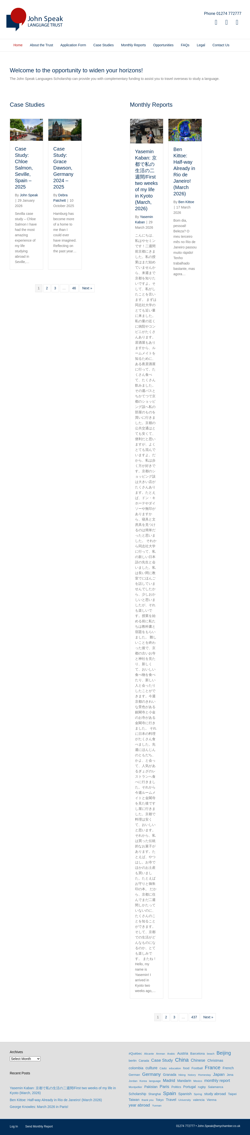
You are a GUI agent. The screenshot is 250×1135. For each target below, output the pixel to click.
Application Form (73, 45)
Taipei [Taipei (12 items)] (232, 1094)
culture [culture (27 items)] (151, 1068)
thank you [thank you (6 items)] (148, 1099)
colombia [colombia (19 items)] (136, 1068)
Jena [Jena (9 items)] (230, 1075)
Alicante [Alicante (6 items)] (149, 1053)
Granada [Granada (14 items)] (169, 1075)
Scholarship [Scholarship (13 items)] (137, 1094)
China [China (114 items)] (182, 1060)
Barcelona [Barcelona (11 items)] (197, 1053)
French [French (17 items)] (228, 1068)
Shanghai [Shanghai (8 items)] (154, 1094)
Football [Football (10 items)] (197, 1068)
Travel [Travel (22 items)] (171, 1099)
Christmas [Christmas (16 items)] (215, 1060)
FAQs (185, 45)
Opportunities (163, 45)
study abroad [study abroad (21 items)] (215, 1094)
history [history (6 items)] (192, 1074)
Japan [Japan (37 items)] (219, 1074)
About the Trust (41, 45)
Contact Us (220, 45)
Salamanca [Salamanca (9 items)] (215, 1087)
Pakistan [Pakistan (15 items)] (150, 1087)
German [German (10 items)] (134, 1075)
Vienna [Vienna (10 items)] (212, 1100)
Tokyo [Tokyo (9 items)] (160, 1100)
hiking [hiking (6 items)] (182, 1074)
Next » (87, 288)
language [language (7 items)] (155, 1080)
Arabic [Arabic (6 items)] (171, 1053)
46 (74, 288)
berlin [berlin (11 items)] (132, 1060)
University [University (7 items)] (184, 1099)
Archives (16, 1052)
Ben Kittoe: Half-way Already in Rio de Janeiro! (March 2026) (56, 1100)
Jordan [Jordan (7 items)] (133, 1080)
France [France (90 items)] (212, 1067)
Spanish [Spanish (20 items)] (185, 1094)
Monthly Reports (133, 45)
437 (194, 1017)
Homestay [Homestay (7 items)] (204, 1074)
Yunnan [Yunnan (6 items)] (156, 1105)
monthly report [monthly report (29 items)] (217, 1080)
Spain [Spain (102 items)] (169, 1093)
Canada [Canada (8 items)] (144, 1060)
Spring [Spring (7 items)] (198, 1094)
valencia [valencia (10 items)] (199, 1100)
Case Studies (103, 45)
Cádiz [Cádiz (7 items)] (163, 1068)
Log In (14, 1126)
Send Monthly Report (39, 1126)
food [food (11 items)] (186, 1068)
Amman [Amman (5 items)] (160, 1053)
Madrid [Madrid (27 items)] (169, 1080)
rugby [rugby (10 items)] (202, 1087)
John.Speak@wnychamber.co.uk (219, 1126)
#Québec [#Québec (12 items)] (135, 1053)
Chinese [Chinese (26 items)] (198, 1060)
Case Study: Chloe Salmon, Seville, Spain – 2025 (24, 167)
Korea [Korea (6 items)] (143, 1080)
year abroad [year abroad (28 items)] (139, 1105)
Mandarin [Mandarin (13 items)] (184, 1081)
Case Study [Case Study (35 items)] (162, 1060)
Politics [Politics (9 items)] (176, 1087)
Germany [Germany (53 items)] (151, 1074)
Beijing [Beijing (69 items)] (224, 1053)
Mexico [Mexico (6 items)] (197, 1080)
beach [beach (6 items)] (211, 1053)
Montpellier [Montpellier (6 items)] (135, 1087)
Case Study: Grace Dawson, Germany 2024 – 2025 (63, 167)
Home (17, 45)
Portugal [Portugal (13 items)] (189, 1087)
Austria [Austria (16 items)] (182, 1053)
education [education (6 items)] (175, 1068)
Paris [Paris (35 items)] (164, 1086)
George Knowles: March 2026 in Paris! (39, 1107)
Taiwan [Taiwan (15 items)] (134, 1100)
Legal (201, 45)
